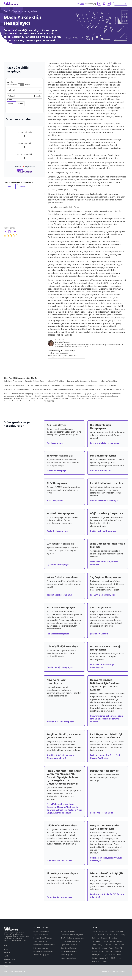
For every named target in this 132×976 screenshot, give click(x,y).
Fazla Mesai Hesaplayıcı (58, 633)
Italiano (120, 941)
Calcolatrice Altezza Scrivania (38, 385)
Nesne (6, 949)
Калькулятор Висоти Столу (89, 396)
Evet (9, 186)
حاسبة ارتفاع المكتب (96, 399)
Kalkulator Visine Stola (108, 381)
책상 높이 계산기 (118, 389)
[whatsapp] (104, 3)
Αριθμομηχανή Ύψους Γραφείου (110, 394)
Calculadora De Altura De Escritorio (56, 399)
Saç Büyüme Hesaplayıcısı (102, 595)
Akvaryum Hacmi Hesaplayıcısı (61, 721)
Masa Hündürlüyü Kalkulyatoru (71, 394)
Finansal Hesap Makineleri (42, 938)
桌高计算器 (59, 396)
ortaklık (6, 956)
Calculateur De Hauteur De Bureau (16, 401)
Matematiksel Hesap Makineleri (44, 945)
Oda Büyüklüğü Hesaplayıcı (60, 667)
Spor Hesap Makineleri (69, 948)
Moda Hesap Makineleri (69, 951)
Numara (23, 186)
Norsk (121, 945)
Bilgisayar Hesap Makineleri (43, 951)
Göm (80, 4)
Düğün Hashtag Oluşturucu (103, 531)
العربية (94, 935)
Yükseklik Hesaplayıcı (57, 470)
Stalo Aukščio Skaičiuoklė (14, 385)
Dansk (94, 948)
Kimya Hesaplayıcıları (68, 931)
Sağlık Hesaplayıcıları (40, 941)
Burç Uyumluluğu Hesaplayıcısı (104, 443)
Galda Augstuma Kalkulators (14, 394)
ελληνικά (112, 955)
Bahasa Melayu (97, 945)
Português (103, 931)
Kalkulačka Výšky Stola (55, 381)
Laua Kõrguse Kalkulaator (109, 396)
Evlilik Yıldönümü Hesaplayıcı (104, 500)
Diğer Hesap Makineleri (69, 945)
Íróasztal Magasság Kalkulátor (44, 396)
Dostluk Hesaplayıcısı (100, 470)
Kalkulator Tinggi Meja (13, 381)
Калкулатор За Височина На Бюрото (82, 381)
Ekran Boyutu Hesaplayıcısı (59, 897)
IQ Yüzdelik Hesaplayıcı (58, 564)
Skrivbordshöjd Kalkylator (86, 385)
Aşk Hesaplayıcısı (55, 443)
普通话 (113, 958)
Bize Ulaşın (7, 963)
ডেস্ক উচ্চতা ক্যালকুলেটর (72, 396)
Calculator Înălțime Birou (34, 381)
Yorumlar (7, 952)
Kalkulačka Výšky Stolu (24, 396)
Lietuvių (112, 941)
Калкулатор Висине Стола (34, 394)
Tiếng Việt (118, 948)
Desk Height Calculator (12, 399)
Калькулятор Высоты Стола (79, 399)
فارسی (104, 955)
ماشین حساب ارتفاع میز (90, 394)
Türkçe (123, 935)
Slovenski (117, 951)
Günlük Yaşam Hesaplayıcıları (20, 11)
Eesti (105, 961)
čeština (94, 958)
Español (112, 931)
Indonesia (95, 938)
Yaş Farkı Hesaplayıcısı (57, 531)
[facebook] (99, 4)
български (96, 941)
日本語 (116, 935)
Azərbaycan (96, 955)
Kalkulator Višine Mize (51, 394)
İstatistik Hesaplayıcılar (41, 955)
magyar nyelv (104, 958)
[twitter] (109, 4)
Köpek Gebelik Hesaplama (59, 595)
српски (109, 951)
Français (101, 935)
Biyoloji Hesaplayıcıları (41, 931)
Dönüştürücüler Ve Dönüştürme (72, 935)
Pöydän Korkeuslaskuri (107, 385)
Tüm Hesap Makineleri (69, 958)
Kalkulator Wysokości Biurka (84, 389)
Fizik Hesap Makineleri (41, 948)
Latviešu (101, 951)
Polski (111, 948)
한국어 (94, 951)
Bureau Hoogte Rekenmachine (63, 389)
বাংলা (119, 958)
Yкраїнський (97, 961)
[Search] (119, 4)
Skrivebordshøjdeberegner (41, 389)
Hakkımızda (8, 946)
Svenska (108, 945)
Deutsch (109, 935)
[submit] (125, 3)
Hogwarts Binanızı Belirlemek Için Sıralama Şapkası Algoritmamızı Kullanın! (106, 719)
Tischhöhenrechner (35, 401)
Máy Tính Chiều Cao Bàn (103, 389)
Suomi (115, 945)
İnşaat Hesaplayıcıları (40, 935)
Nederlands (103, 948)
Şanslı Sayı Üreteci (99, 633)
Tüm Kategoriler (66, 955)
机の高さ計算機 (49, 401)
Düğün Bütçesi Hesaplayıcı (59, 860)
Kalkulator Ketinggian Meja (62, 385)
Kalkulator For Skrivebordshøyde (17, 389)
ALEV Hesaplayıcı (55, 500)
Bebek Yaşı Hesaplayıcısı (101, 812)
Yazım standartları (10, 959)
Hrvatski (105, 941)
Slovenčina (113, 938)
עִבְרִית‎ (119, 955)
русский (119, 931)
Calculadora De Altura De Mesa (32, 399)
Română (104, 938)
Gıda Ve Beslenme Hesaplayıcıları (72, 938)
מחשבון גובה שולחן (10, 396)
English (94, 931)
